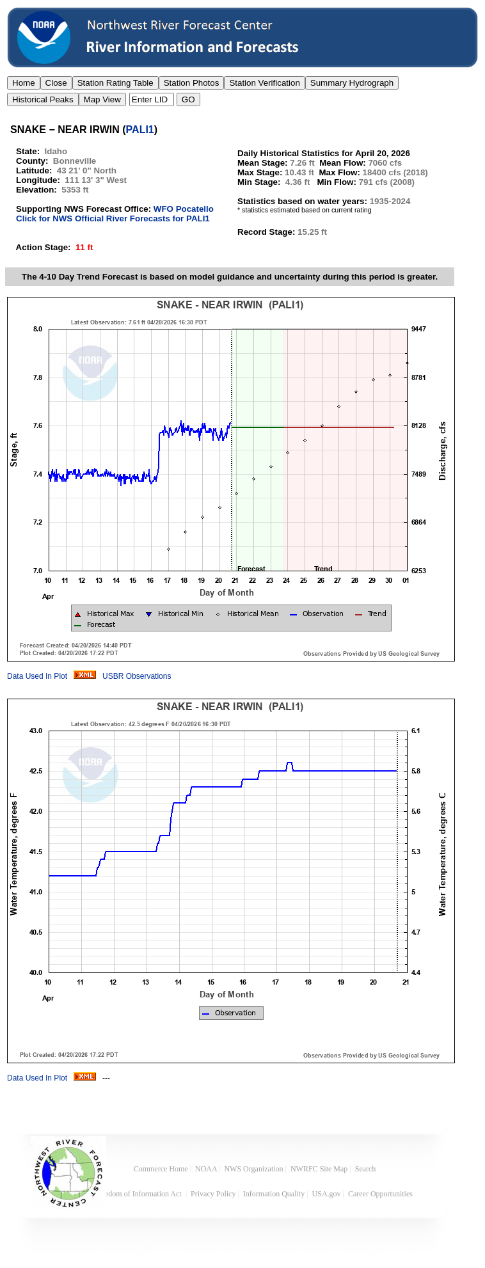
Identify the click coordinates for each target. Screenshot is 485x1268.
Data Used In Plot (37, 676)
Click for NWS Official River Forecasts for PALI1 (113, 218)
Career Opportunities (381, 1193)
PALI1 (140, 129)
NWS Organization (253, 1168)
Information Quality (274, 1193)
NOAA (206, 1168)
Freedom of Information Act (139, 1193)
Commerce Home (161, 1168)
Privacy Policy (213, 1193)
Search (365, 1168)
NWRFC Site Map (318, 1168)
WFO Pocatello (184, 209)
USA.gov (326, 1193)
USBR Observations (136, 676)
